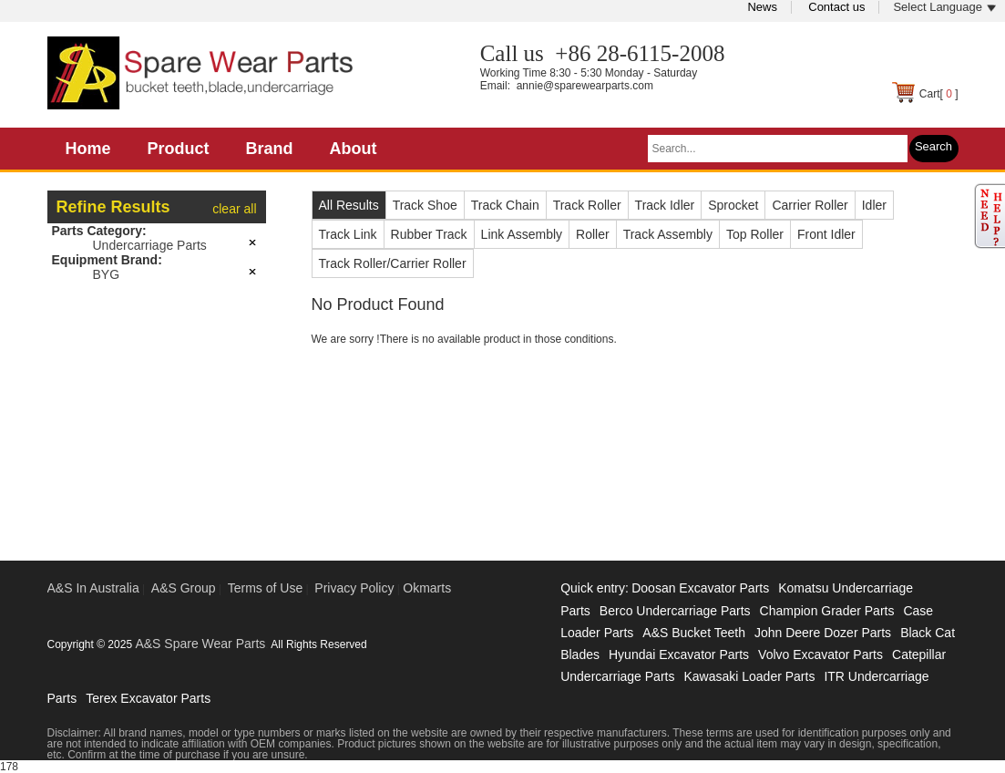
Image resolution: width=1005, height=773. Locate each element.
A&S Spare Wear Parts (200, 643)
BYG (106, 274)
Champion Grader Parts (827, 610)
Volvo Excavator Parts (820, 654)
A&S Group (183, 588)
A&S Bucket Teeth (693, 632)
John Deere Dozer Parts (822, 632)
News (762, 7)
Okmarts (427, 588)
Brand (269, 148)
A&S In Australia (93, 588)
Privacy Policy (354, 588)
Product (179, 148)
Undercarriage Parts (150, 245)
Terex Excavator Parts (148, 698)
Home (88, 148)
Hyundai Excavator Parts (679, 654)
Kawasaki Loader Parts (749, 676)
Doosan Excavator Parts (700, 588)
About (353, 148)
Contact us (836, 7)
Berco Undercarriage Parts (675, 610)
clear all (234, 208)
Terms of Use (265, 588)
